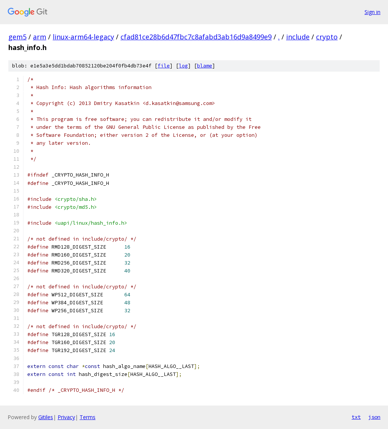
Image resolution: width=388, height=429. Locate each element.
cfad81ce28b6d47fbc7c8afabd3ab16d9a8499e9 (196, 36)
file (164, 66)
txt (356, 416)
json (374, 416)
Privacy (66, 417)
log (183, 66)
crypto (327, 36)
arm (39, 36)
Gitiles (45, 417)
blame (204, 66)
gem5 (17, 36)
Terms (87, 417)
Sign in (372, 12)
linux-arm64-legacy (83, 36)
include (298, 36)
